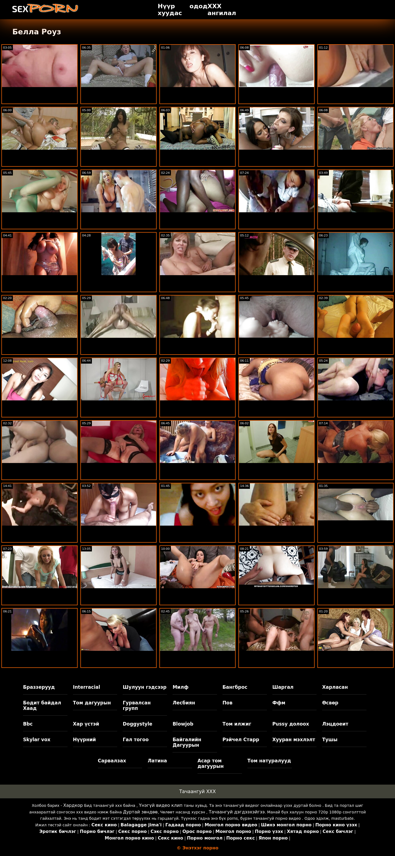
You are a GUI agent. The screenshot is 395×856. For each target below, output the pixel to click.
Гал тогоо (135, 739)
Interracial (86, 687)
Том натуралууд (269, 760)
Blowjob (183, 724)
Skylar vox (36, 739)
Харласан (335, 687)
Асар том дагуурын (211, 763)
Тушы (329, 739)
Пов (227, 703)
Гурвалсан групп (137, 705)
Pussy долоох (290, 724)
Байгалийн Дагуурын (187, 742)
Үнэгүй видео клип (161, 805)
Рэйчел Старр (240, 739)
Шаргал (283, 687)
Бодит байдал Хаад (42, 705)
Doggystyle (137, 724)
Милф (180, 687)
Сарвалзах (112, 760)
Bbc (28, 724)
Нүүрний (84, 739)
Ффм (279, 703)
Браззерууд (39, 687)
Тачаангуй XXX (197, 791)
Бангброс (234, 687)
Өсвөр (330, 703)
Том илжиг (236, 724)
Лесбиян (184, 703)
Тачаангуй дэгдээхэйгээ (237, 812)
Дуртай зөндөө (140, 812)
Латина (157, 760)
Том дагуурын (92, 703)
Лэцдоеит (335, 724)
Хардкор (73, 805)
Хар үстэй (86, 724)
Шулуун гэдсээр (144, 687)
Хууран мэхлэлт (293, 739)
